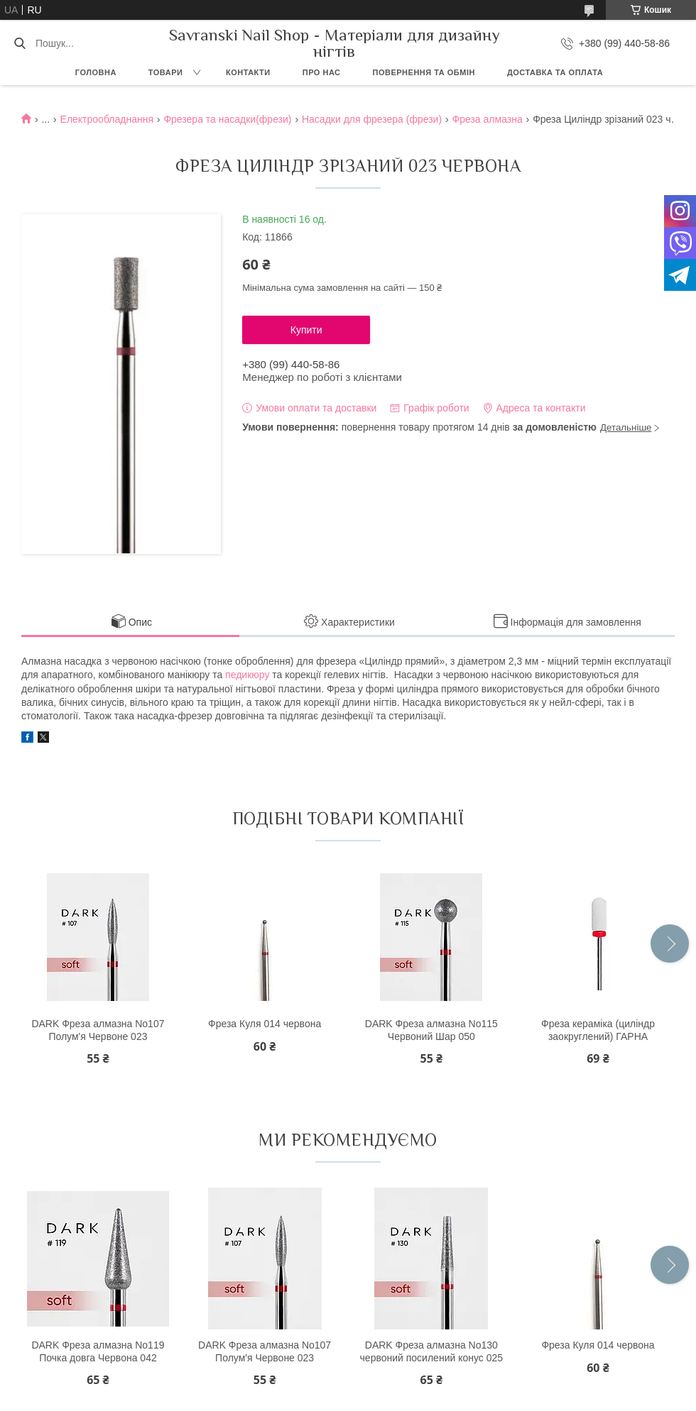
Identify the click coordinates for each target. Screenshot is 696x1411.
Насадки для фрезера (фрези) (372, 119)
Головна (95, 72)
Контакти (248, 72)
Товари (165, 72)
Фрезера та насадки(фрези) (227, 119)
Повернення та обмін (424, 72)
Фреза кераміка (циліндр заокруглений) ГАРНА (598, 1030)
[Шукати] (20, 43)
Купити (306, 330)
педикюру (247, 674)
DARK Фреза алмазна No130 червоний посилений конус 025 (432, 1351)
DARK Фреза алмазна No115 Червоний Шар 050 (431, 1030)
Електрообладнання (106, 119)
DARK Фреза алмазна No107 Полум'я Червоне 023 (97, 1030)
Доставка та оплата (555, 72)
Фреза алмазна (487, 119)
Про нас (322, 72)
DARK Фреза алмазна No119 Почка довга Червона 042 (97, 1351)
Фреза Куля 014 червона (264, 1023)
